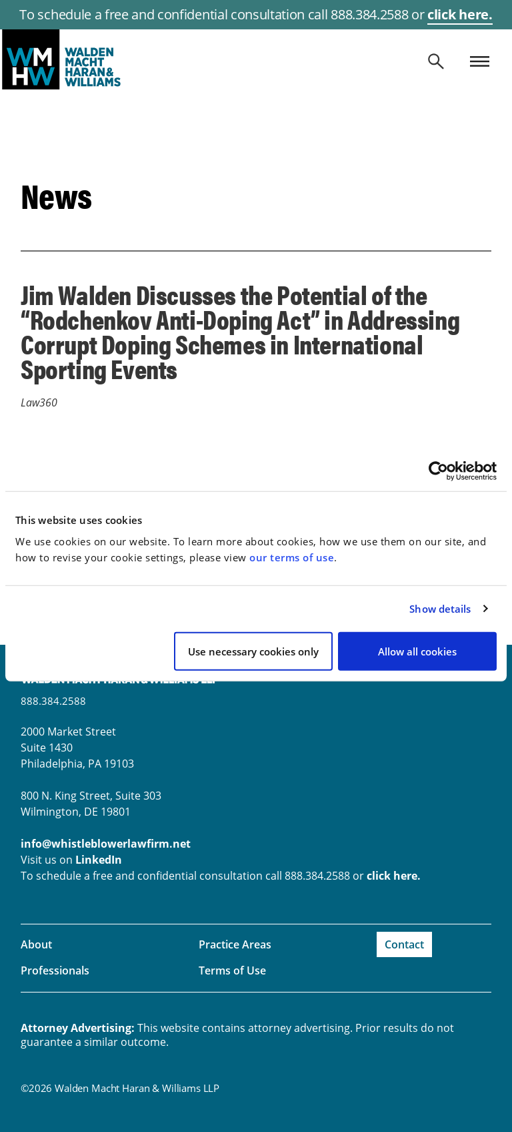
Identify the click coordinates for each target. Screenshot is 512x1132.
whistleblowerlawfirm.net (256, 59)
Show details (440, 608)
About (36, 944)
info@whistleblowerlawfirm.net (106, 843)
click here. (459, 14)
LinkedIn (98, 859)
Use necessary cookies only (253, 650)
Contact (404, 944)
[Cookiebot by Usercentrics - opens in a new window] (438, 471)
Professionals (55, 970)
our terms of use (291, 556)
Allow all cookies (417, 650)
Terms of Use (232, 970)
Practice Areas (235, 944)
